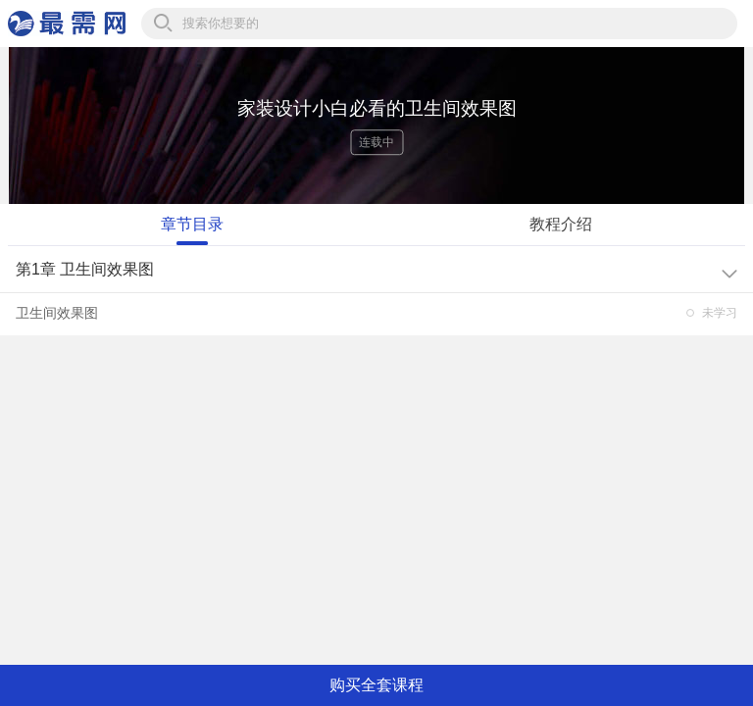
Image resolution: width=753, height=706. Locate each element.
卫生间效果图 (57, 313)
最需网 (67, 23)
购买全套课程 (376, 685)
